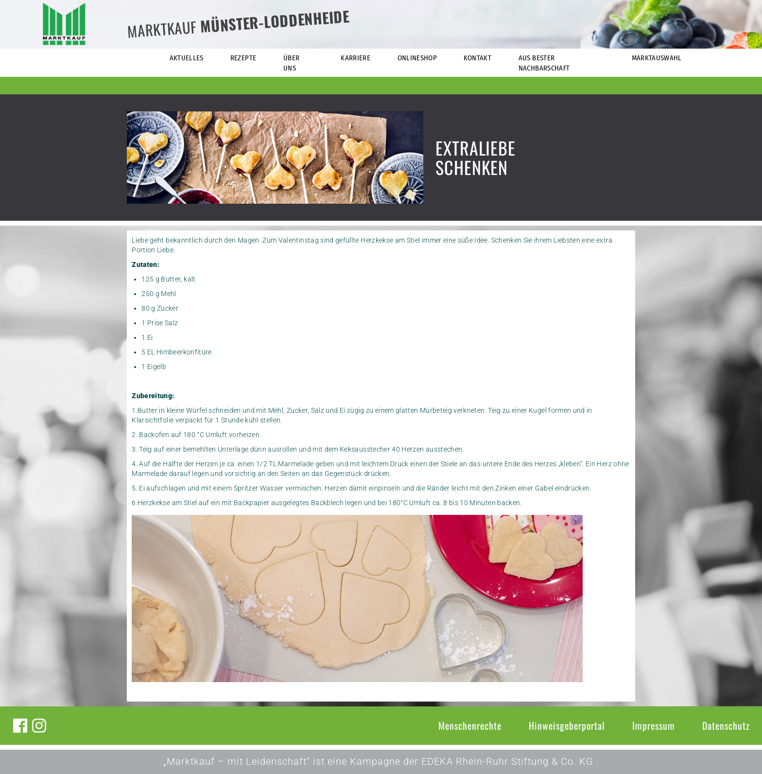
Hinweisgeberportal (567, 725)
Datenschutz (726, 725)
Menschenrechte (470, 725)
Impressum (653, 725)
